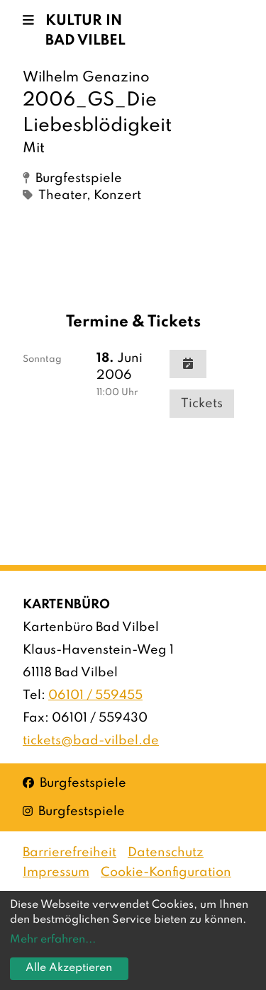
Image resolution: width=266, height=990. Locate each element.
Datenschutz (166, 852)
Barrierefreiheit (69, 852)
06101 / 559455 (95, 695)
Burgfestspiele (74, 782)
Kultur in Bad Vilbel (85, 31)
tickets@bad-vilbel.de (91, 740)
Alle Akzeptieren (69, 968)
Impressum (56, 872)
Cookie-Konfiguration (166, 872)
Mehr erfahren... (53, 939)
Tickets (202, 403)
